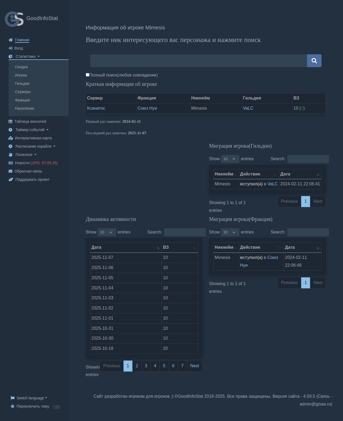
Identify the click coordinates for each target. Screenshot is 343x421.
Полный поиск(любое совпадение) (123, 75)
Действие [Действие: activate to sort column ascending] (250, 174)
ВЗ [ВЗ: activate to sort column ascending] (166, 247)
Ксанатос (96, 108)
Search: (305, 159)
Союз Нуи (147, 108)
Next (194, 365)
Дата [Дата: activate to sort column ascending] (285, 174)
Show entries (231, 159)
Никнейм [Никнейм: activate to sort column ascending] (224, 174)
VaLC (248, 108)
